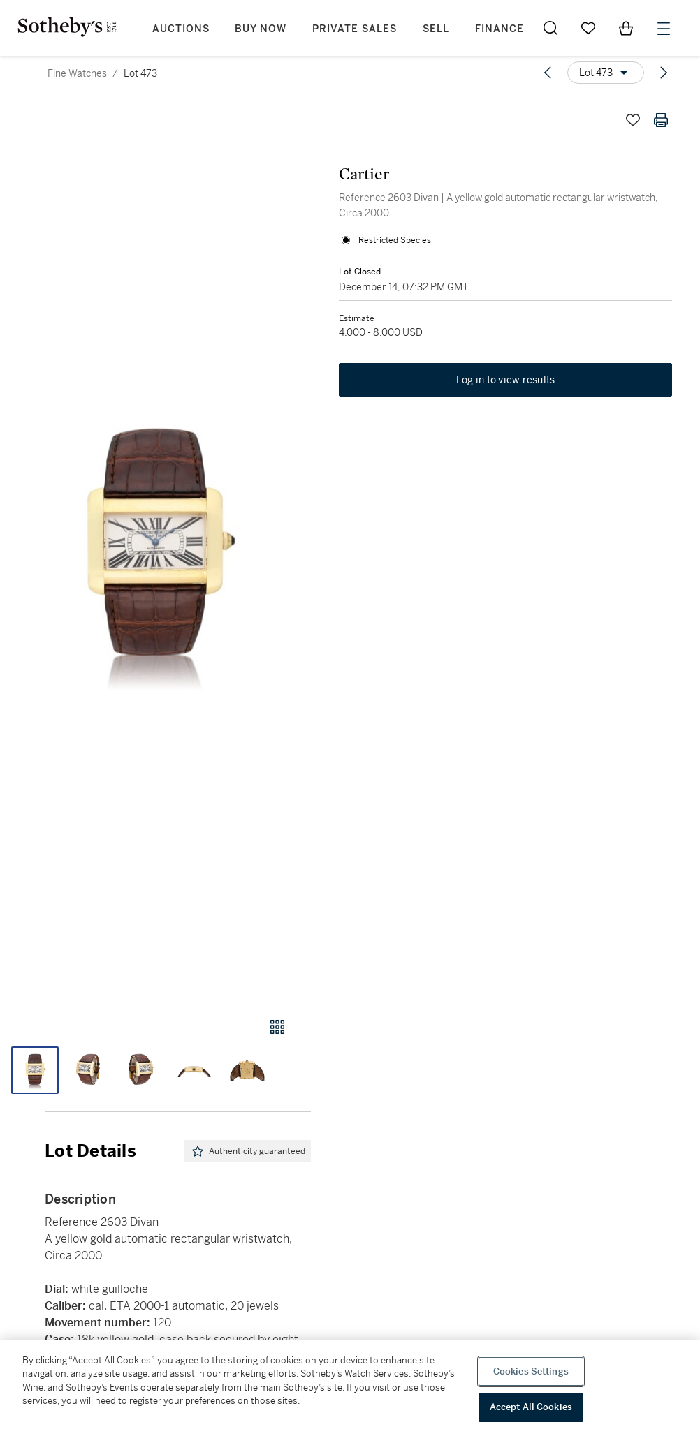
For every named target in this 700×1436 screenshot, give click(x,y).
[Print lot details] (661, 120)
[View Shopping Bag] (626, 28)
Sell (436, 29)
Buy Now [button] (260, 29)
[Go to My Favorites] (588, 28)
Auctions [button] (181, 29)
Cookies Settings (531, 1371)
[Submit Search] (550, 28)
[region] (350, 1388)
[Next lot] (664, 72)
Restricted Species (394, 240)
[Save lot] (633, 120)
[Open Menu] (664, 29)
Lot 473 (140, 73)
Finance (499, 29)
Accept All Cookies (531, 1407)
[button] (155, 548)
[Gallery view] (277, 1027)
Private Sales (354, 29)
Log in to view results (505, 379)
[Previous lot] (548, 72)
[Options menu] (605, 72)
